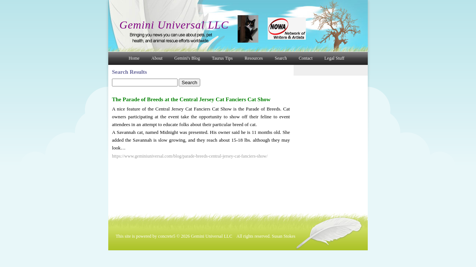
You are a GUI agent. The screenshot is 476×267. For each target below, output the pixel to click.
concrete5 (166, 236)
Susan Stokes (283, 236)
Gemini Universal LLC (174, 25)
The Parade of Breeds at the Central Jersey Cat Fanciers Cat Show (191, 99)
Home (134, 58)
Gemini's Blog (187, 58)
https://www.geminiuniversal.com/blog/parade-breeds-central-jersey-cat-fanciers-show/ (190, 156)
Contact (306, 58)
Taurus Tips (222, 58)
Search (281, 58)
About (156, 58)
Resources (254, 58)
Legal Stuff (334, 58)
